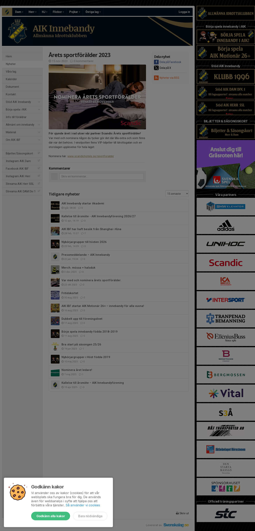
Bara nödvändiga (90, 516)
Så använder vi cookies (83, 505)
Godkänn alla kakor (50, 516)
